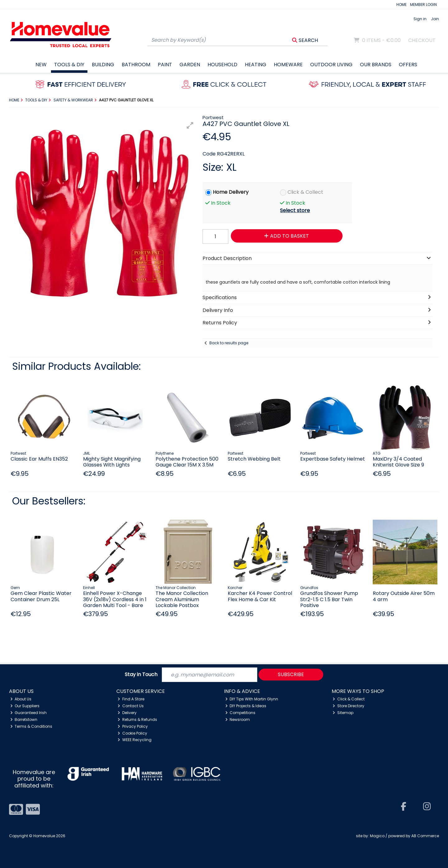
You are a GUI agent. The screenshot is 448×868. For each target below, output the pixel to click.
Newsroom (237, 719)
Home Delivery (231, 192)
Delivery (127, 712)
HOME (401, 4)
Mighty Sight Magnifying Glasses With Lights (112, 461)
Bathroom (136, 64)
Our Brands (375, 64)
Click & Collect (305, 192)
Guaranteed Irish (28, 712)
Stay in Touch (141, 674)
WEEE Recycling (135, 739)
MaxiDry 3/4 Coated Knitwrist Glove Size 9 (398, 461)
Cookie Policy (132, 733)
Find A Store (131, 699)
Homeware (288, 64)
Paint (165, 64)
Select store (295, 210)
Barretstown (24, 719)
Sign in (420, 18)
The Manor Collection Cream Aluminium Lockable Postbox (182, 599)
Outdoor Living (331, 64)
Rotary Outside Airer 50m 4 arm (404, 596)
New (41, 64)
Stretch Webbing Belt (254, 458)
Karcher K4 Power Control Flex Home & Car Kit (260, 596)
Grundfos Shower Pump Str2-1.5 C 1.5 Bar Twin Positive (329, 599)
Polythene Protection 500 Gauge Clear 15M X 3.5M (187, 461)
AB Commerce (425, 835)
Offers (408, 64)
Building (103, 64)
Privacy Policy (133, 726)
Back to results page (228, 343)
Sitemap (343, 712)
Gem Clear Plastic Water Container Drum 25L (41, 596)
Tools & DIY (69, 64)
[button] (190, 125)
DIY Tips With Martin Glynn (251, 699)
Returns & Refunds (137, 719)
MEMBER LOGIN (423, 4)
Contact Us (131, 705)
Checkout (422, 40)
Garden (190, 64)
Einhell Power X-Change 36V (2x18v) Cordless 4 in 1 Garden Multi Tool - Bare (115, 599)
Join (435, 18)
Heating (255, 64)
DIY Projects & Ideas (246, 705)
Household (222, 64)
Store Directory (348, 705)
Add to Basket (286, 235)
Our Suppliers (25, 705)
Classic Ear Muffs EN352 (39, 458)
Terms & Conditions (31, 726)
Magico (377, 835)
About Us (21, 699)
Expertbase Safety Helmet (332, 458)
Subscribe (291, 674)
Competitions (240, 712)
